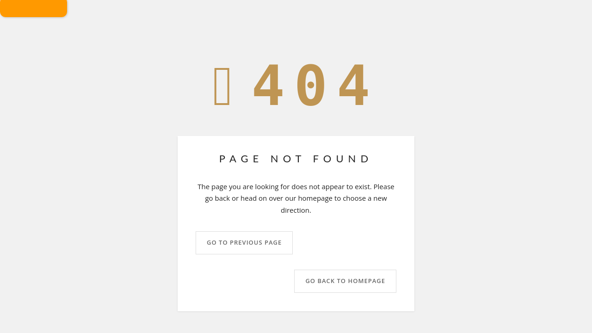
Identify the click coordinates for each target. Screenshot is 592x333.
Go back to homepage (345, 281)
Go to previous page (244, 243)
